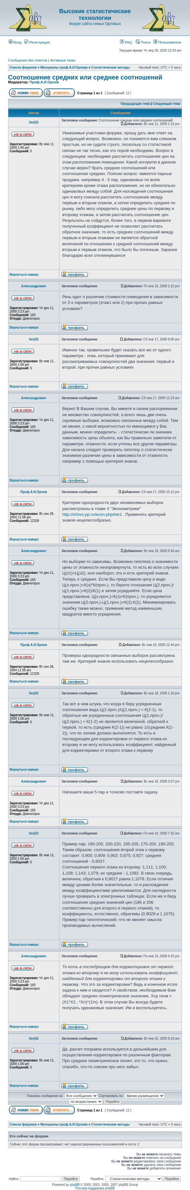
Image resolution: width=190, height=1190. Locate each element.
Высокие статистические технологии (95, 14)
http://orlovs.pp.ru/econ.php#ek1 (92, 514)
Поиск (143, 42)
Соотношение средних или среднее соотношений (85, 77)
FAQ (126, 42)
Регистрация (37, 42)
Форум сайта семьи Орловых (95, 23)
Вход (15, 42)
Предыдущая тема (135, 103)
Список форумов (23, 67)
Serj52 (34, 122)
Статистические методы (110, 67)
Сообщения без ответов (27, 60)
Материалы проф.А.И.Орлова (64, 67)
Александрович (33, 286)
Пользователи (167, 42)
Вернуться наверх (24, 274)
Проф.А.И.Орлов (44, 82)
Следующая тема (166, 103)
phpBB (75, 1184)
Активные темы (62, 60)
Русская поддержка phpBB (95, 1188)
